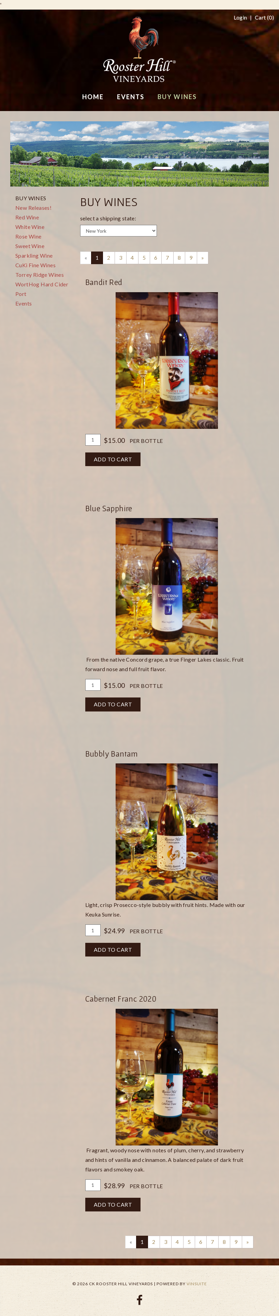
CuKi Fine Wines (35, 265)
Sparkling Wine (34, 255)
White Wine (29, 226)
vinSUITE (197, 1283)
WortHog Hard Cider (41, 284)
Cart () (264, 17)
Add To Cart (113, 459)
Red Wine (27, 217)
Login (240, 17)
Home (93, 96)
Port (21, 293)
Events (23, 303)
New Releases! (33, 207)
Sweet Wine (29, 246)
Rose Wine (28, 236)
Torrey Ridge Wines (39, 274)
